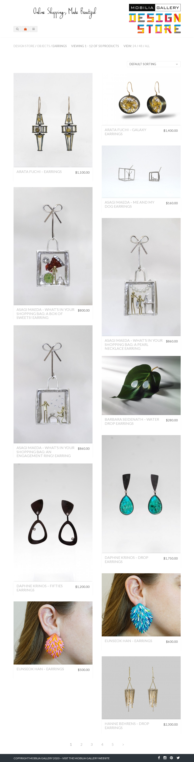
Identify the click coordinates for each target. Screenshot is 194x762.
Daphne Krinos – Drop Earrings (126, 559)
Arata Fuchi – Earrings (39, 171)
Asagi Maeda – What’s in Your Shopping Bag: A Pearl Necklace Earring (134, 344)
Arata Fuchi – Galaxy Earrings (125, 131)
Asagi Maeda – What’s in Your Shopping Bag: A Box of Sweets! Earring (45, 313)
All (147, 46)
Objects (43, 46)
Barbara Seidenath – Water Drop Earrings (132, 421)
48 (140, 46)
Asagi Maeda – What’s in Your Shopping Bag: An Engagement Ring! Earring (45, 451)
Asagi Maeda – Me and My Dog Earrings (129, 204)
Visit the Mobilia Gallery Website (86, 758)
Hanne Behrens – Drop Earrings (127, 725)
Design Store (24, 46)
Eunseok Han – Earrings (128, 640)
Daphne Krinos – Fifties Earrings (40, 588)
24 (134, 46)
